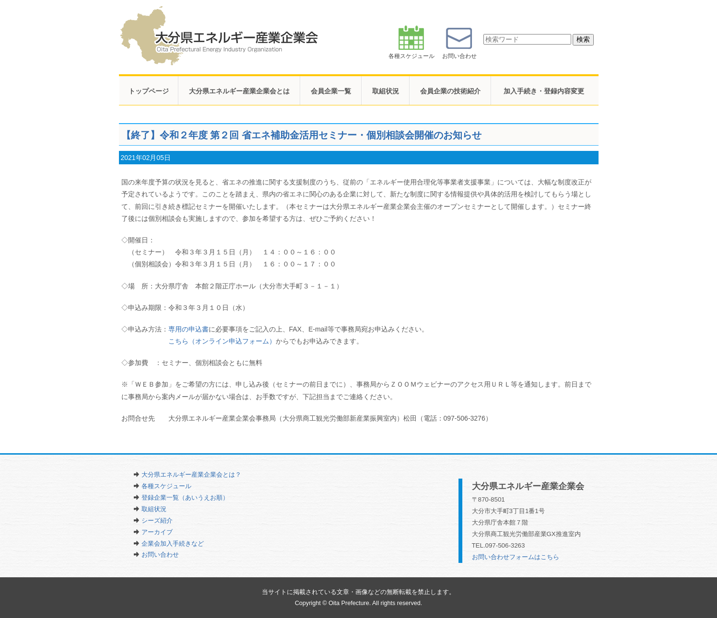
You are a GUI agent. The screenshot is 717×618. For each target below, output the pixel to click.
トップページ (149, 91)
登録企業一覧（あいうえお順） (185, 497)
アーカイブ (157, 532)
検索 (583, 39)
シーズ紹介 (157, 520)
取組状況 (385, 91)
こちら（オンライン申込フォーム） (222, 341)
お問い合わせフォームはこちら (515, 557)
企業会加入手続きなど (172, 543)
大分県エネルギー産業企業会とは (239, 91)
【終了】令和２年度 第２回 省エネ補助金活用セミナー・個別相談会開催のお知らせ (301, 135)
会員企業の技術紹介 (450, 91)
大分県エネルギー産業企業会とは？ (191, 474)
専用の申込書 (188, 329)
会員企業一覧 (331, 91)
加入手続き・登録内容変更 (544, 91)
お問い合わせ (160, 554)
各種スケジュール (166, 486)
